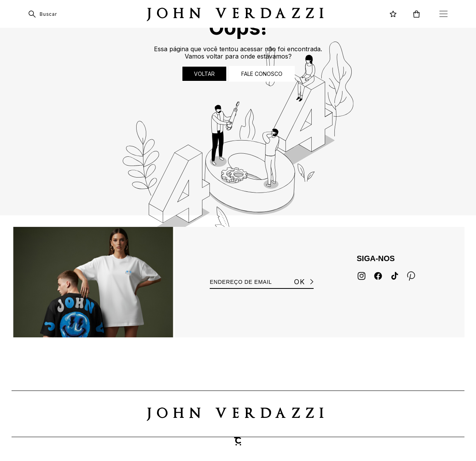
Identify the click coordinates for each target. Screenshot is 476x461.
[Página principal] (238, 14)
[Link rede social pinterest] (411, 276)
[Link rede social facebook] (378, 276)
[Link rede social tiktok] (394, 276)
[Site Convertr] (238, 441)
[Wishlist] (393, 14)
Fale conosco (261, 73)
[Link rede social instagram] (361, 276)
